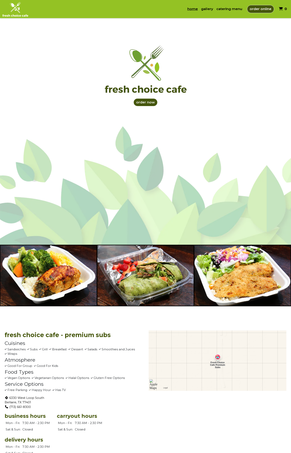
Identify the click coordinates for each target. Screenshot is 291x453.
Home (192, 9)
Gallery (207, 9)
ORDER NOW (145, 102)
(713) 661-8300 (18, 407)
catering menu (229, 9)
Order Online (260, 9)
